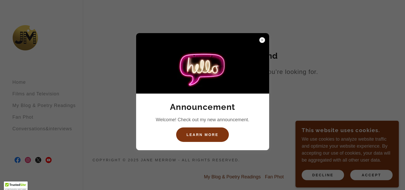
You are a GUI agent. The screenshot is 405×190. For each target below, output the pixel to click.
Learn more (202, 135)
